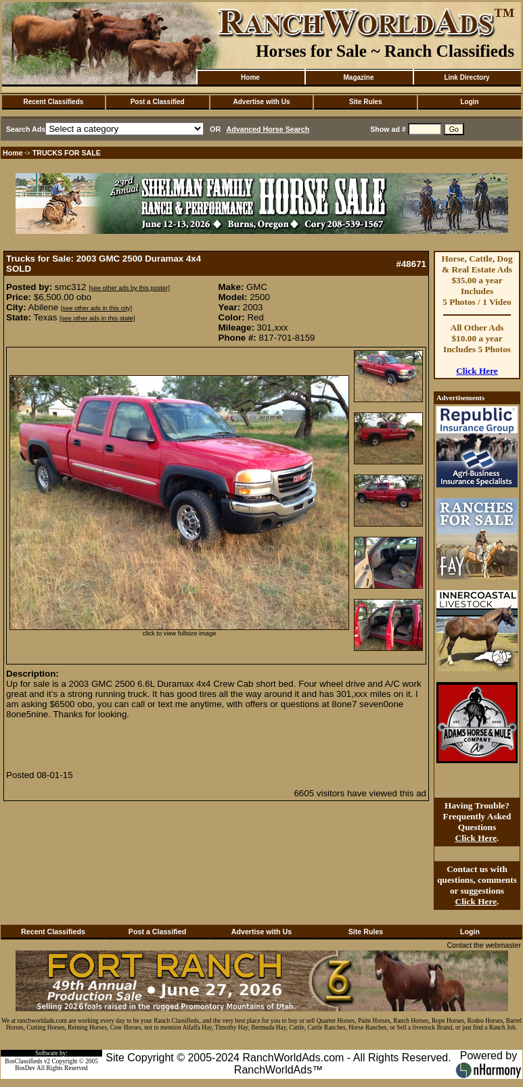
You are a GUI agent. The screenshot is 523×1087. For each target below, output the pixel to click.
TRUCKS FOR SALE (66, 153)
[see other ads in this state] (97, 318)
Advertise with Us (261, 101)
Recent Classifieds (53, 101)
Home (250, 77)
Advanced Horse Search (268, 129)
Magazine (358, 77)
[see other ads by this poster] (129, 288)
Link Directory (466, 77)
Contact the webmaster (484, 945)
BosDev (25, 1068)
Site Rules (365, 101)
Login (469, 101)
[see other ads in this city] (96, 308)
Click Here (477, 371)
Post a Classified (158, 101)
